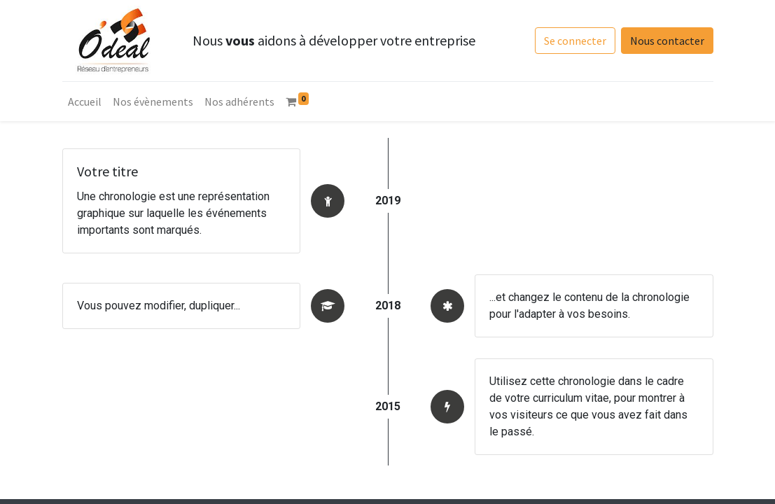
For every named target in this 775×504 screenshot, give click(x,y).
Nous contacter (667, 41)
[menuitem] (84, 101)
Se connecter (575, 41)
